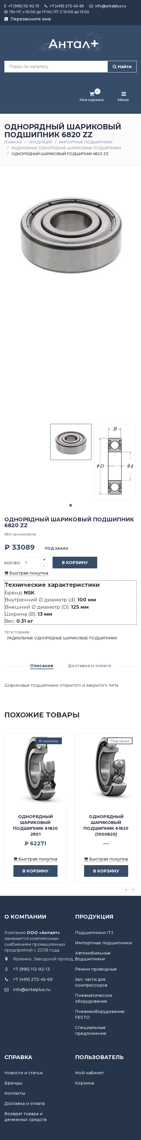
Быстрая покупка (26, 573)
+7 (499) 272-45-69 (64, 6)
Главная (13, 142)
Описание (41, 665)
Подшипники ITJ (94, 932)
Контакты (14, 1093)
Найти (122, 66)
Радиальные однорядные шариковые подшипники (66, 148)
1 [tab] (70, 505)
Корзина (84, 1083)
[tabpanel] (70, 442)
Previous (126, 890)
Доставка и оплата (89, 665)
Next (133, 890)
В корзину (70, 562)
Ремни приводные (96, 969)
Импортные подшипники (85, 142)
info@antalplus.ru (107, 6)
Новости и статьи (23, 1072)
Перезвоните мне (27, 19)
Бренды (13, 1083)
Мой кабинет (89, 1072)
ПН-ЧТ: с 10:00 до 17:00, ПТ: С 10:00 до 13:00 (46, 12)
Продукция (40, 142)
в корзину (31, 871)
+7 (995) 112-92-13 (21, 6)
